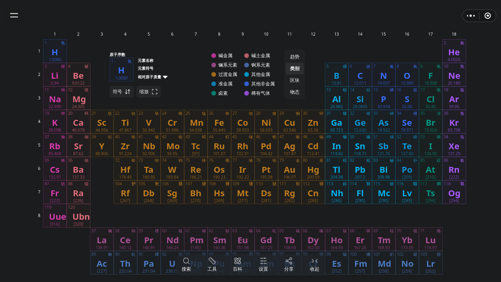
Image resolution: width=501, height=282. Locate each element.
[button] (14, 15)
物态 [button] (294, 92)
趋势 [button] (294, 56)
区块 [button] (294, 80)
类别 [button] (294, 68)
